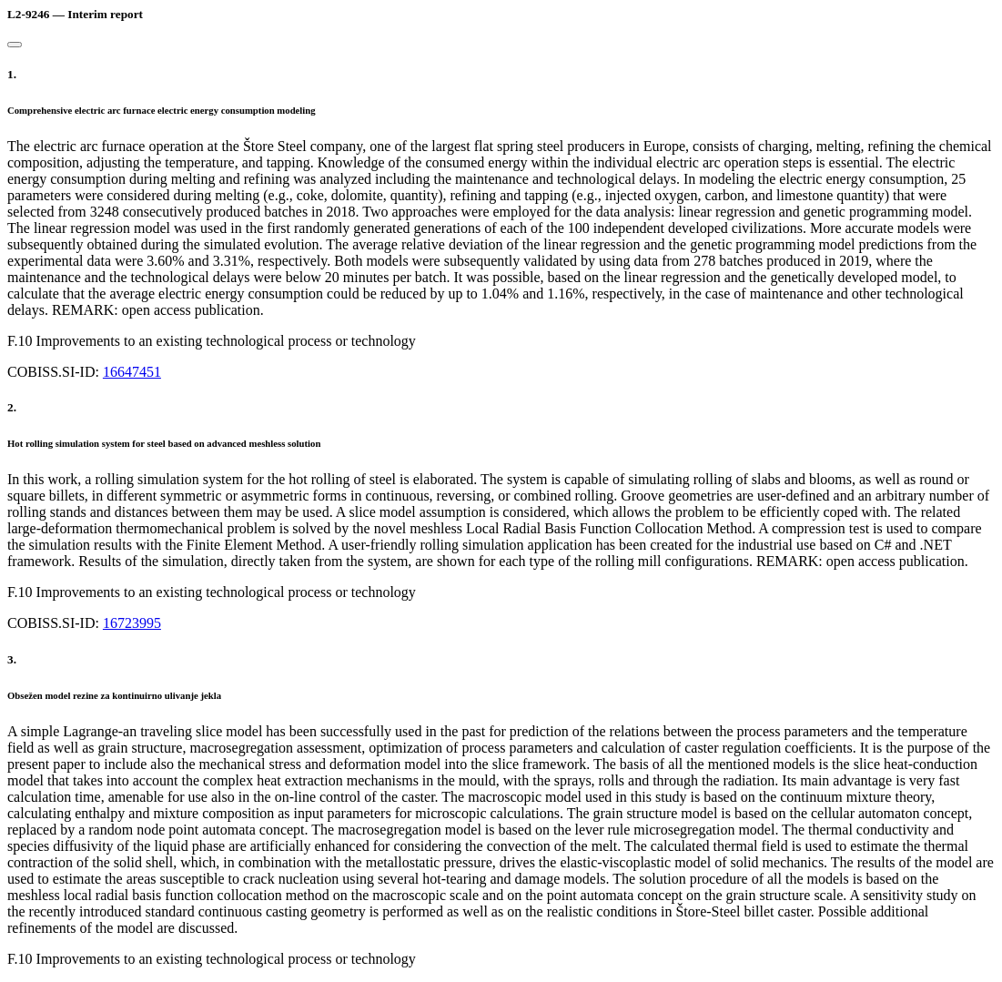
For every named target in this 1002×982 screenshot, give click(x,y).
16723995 (132, 623)
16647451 (132, 372)
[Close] (14, 44)
